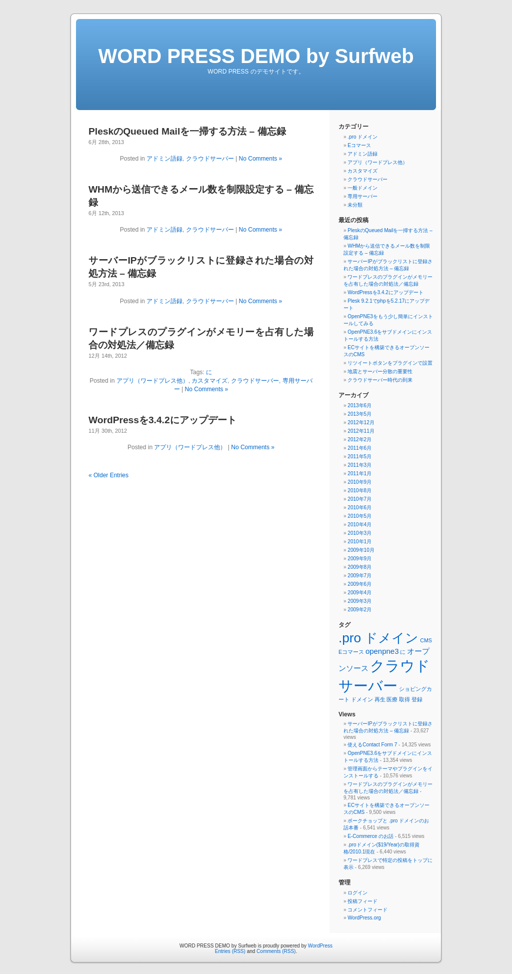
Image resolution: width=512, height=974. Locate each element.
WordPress (320, 945)
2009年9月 (360, 558)
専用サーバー (363, 196)
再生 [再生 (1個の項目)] (380, 699)
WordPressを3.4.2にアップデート (162, 420)
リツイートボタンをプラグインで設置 (390, 363)
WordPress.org (364, 917)
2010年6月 (360, 507)
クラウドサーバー (210, 158)
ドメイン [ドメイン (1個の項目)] (362, 699)
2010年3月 (360, 533)
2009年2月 (360, 609)
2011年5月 (360, 456)
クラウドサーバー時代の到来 (380, 380)
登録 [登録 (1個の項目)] (417, 699)
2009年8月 (360, 567)
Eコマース (359, 145)
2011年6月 (360, 448)
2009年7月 (360, 575)
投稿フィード (363, 901)
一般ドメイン (363, 188)
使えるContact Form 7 (372, 744)
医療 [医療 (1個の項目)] (392, 699)
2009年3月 (360, 601)
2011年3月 (360, 465)
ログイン (358, 892)
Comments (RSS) (276, 951)
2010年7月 (360, 499)
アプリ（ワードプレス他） (152, 380)
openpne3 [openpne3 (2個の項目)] (382, 651)
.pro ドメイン (363, 137)
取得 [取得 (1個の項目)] (404, 699)
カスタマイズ (210, 380)
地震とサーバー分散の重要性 (380, 371)
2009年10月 (361, 550)
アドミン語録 (164, 158)
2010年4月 (360, 524)
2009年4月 (360, 592)
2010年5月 (360, 516)
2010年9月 (360, 482)
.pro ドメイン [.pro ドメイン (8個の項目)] (378, 637)
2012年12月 (361, 422)
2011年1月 (360, 473)
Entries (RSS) (230, 951)
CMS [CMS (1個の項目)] (426, 640)
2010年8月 (360, 490)
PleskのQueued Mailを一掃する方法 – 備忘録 (187, 131)
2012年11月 (361, 431)
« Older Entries (108, 475)
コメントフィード (368, 909)
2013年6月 (360, 405)
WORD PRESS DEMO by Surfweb (256, 56)
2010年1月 (360, 541)
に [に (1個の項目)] (403, 652)
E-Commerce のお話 (371, 836)
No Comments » (260, 158)
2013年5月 (360, 414)
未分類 (355, 205)
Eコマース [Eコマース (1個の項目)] (351, 652)
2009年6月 (360, 584)
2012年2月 (360, 439)
